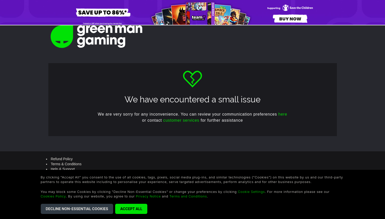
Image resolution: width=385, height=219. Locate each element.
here (282, 114)
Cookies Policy (53, 196)
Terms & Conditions (66, 164)
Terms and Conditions (188, 196)
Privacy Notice (148, 196)
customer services (181, 120)
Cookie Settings (251, 192)
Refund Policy (62, 159)
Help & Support (63, 169)
